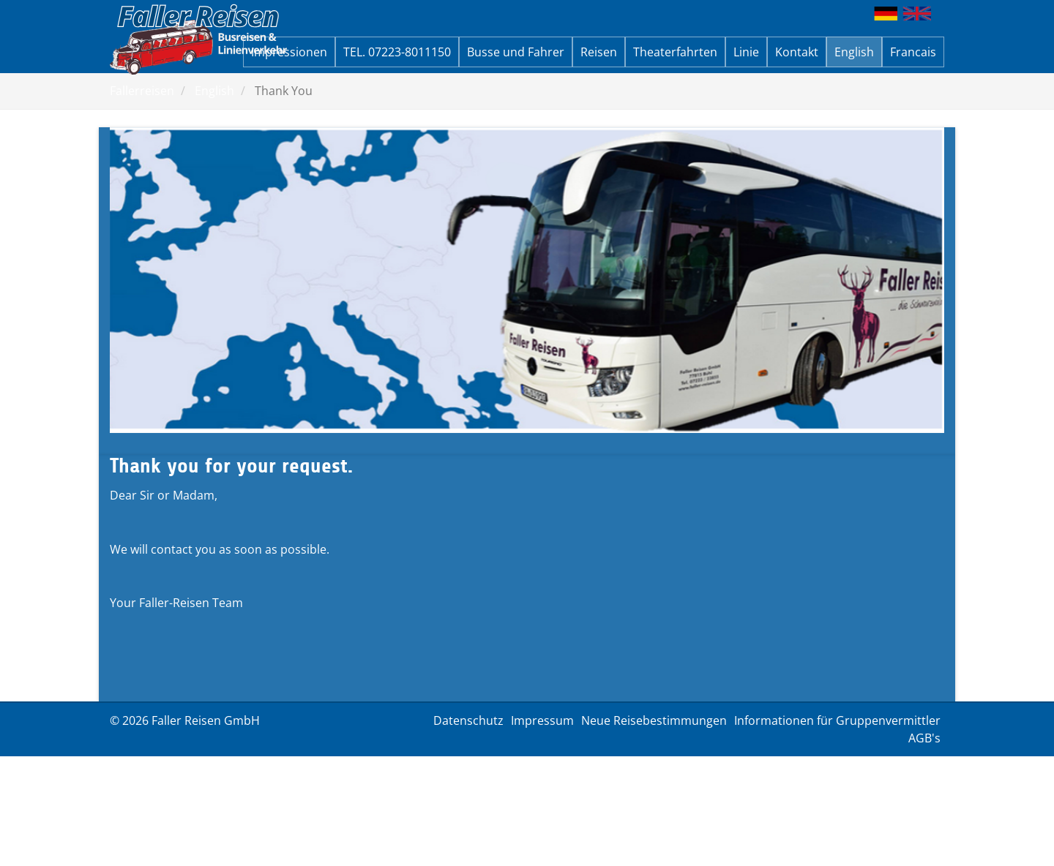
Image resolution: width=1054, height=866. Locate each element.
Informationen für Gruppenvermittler (837, 720)
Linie (746, 52)
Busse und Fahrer (515, 52)
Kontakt (796, 52)
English (214, 91)
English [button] (854, 52)
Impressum (542, 720)
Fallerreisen (142, 91)
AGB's (924, 738)
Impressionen (289, 52)
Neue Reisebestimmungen (654, 720)
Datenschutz (468, 720)
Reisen (598, 52)
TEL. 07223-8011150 (397, 52)
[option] (527, 280)
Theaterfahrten (675, 52)
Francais (913, 52)
